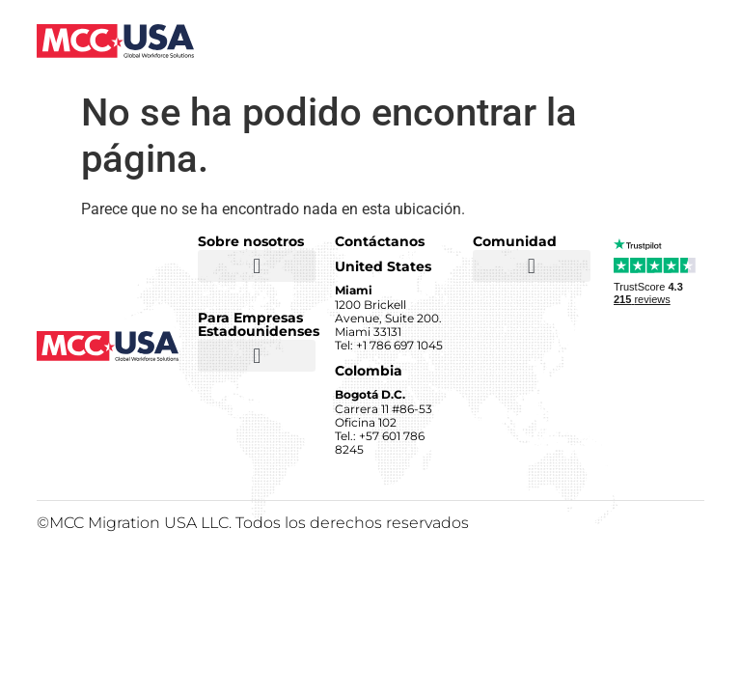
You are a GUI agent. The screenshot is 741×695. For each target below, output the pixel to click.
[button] (257, 266)
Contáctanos (380, 241)
